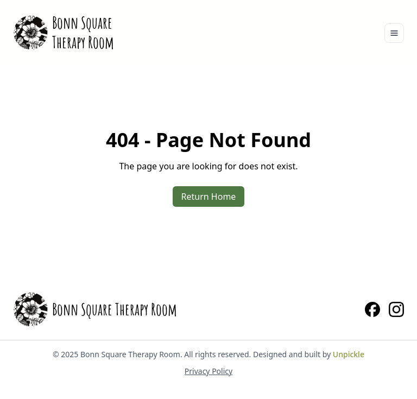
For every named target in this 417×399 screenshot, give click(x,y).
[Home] (63, 32)
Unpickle (348, 354)
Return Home (208, 196)
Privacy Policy (208, 371)
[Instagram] (396, 309)
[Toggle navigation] (394, 33)
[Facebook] (372, 309)
